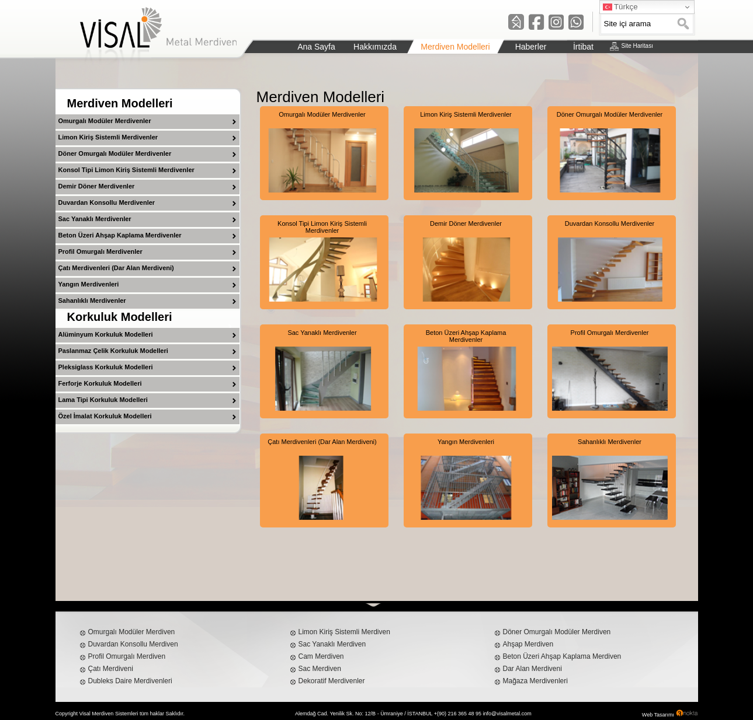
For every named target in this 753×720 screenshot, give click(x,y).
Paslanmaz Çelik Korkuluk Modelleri (113, 350)
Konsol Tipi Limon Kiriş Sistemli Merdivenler (126, 169)
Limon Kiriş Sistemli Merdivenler (108, 137)
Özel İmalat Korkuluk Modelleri (105, 416)
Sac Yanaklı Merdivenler (94, 218)
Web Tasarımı (658, 715)
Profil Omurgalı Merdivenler (100, 251)
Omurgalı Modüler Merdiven (131, 632)
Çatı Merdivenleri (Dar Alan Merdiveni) (116, 267)
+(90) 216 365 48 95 (457, 713)
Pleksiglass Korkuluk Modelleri (105, 367)
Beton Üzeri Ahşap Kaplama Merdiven (562, 656)
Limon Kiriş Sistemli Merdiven (344, 632)
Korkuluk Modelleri (119, 316)
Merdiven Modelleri (120, 103)
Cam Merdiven (321, 656)
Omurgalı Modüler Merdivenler (104, 120)
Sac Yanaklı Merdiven (332, 644)
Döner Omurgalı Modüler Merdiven (557, 632)
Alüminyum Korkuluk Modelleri (105, 334)
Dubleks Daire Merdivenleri (130, 681)
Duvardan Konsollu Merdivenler (106, 202)
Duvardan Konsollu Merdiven (133, 644)
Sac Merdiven (320, 669)
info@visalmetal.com (507, 713)
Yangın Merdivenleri (88, 284)
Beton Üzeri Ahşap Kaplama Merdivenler (120, 235)
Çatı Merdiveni (110, 669)
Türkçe (620, 7)
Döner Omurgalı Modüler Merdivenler (115, 153)
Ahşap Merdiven (528, 644)
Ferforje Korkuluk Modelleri (100, 383)
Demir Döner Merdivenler (96, 186)
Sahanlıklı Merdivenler (92, 300)
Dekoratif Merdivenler (332, 681)
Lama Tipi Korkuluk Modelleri (103, 399)
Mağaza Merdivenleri (535, 681)
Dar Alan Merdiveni (532, 669)
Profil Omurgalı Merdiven (127, 656)
